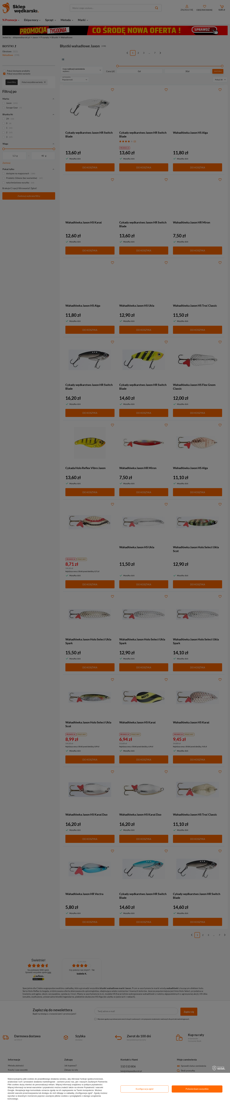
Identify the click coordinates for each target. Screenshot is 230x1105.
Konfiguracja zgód (144, 1088)
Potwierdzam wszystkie (197, 1088)
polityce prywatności (93, 1084)
